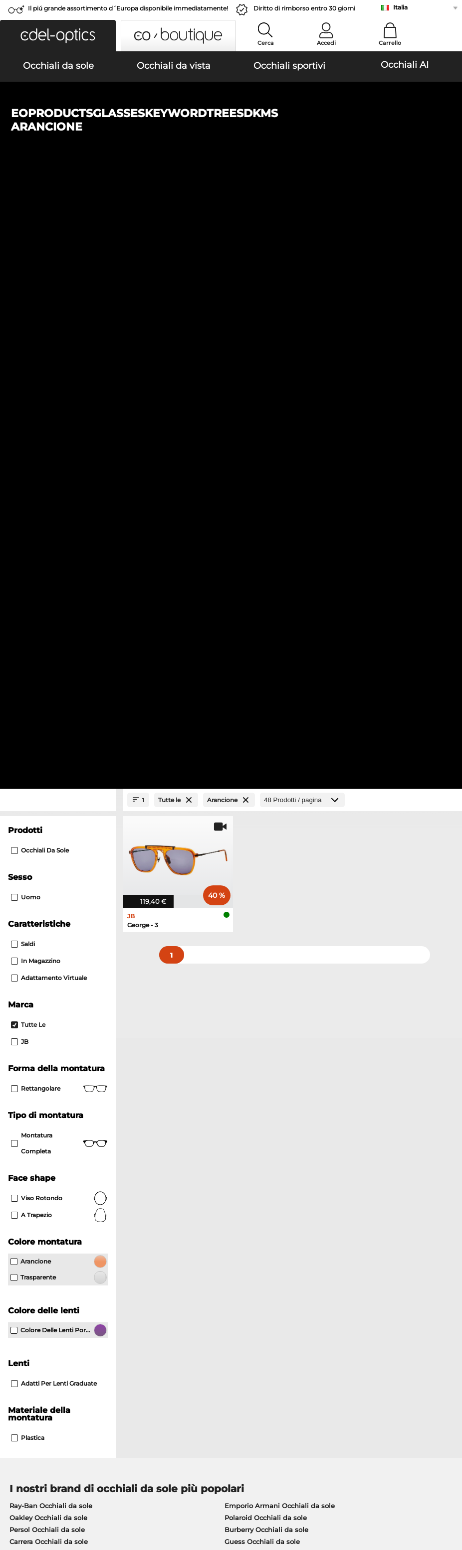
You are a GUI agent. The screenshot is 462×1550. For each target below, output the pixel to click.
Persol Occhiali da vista (271, 1029)
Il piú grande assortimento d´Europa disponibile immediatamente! (128, 8)
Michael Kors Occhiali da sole (58, 969)
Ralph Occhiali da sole (262, 969)
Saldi (23, 359)
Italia (400, 7)
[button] (58, 35)
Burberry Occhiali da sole (266, 945)
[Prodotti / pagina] (302, 215)
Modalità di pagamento (195, 1301)
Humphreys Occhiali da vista (57, 1053)
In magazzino (35, 376)
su (450, 1490)
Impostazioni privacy (39, 1301)
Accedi (326, 42)
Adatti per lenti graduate (54, 798)
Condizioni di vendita (40, 1490)
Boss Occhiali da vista (269, 1041)
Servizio (170, 1285)
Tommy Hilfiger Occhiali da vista (287, 1053)
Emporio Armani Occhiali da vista (65, 1065)
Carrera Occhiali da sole (48, 957)
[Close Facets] (58, 215)
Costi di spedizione (187, 1313)
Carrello (390, 42)
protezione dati (106, 1490)
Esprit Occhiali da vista (271, 1065)
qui (272, 1179)
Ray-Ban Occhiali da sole (50, 921)
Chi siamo (23, 1285)
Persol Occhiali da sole (47, 945)
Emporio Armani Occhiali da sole (280, 921)
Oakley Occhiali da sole (48, 933)
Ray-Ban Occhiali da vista (51, 1017)
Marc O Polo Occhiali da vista (57, 1041)
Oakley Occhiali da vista (49, 1029)
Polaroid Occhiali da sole (266, 933)
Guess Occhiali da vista (271, 1017)
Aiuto (316, 1285)
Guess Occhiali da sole (262, 957)
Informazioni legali (36, 1502)
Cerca (265, 42)
